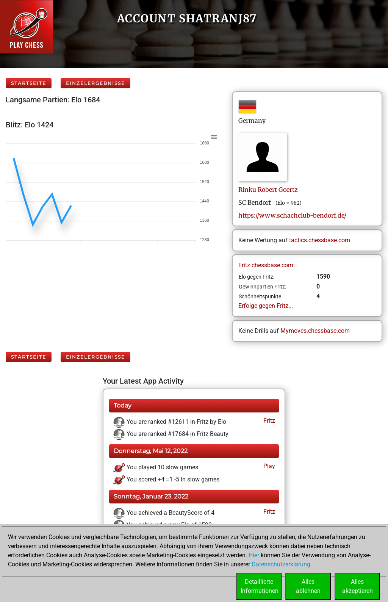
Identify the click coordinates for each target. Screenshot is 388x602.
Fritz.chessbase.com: (266, 265)
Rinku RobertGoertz (268, 189)
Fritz (268, 420)
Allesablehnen (308, 586)
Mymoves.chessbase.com (315, 330)
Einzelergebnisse (95, 83)
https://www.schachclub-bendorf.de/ (292, 215)
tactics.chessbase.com (319, 240)
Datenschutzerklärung (281, 564)
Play (268, 466)
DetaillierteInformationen (259, 586)
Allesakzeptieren (357, 586)
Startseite (28, 83)
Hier (254, 555)
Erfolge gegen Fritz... (265, 305)
